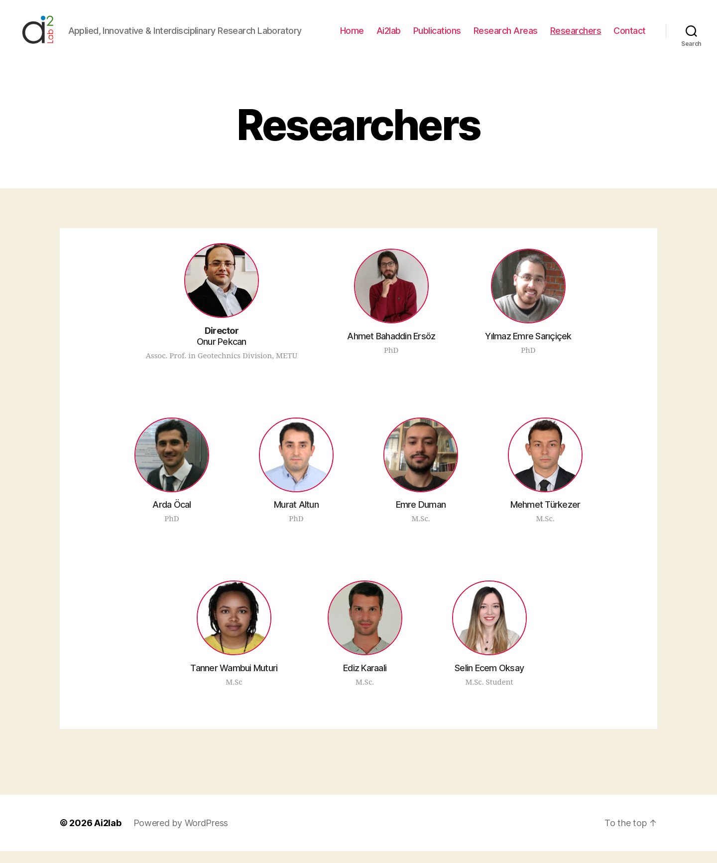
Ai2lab (388, 36)
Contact (629, 36)
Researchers (575, 36)
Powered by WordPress (181, 835)
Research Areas (506, 36)
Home (352, 36)
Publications (437, 36)
